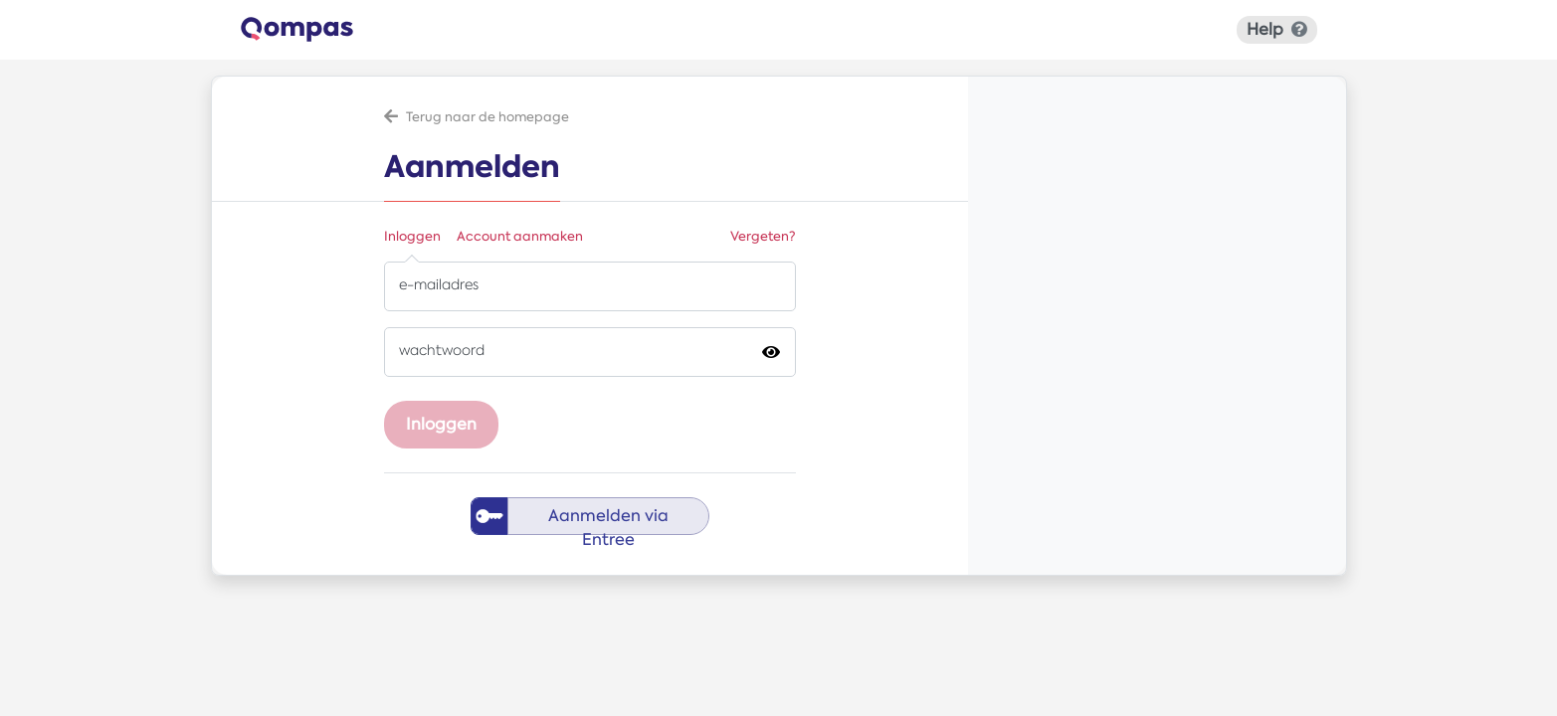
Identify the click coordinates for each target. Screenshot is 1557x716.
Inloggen (412, 236)
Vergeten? (763, 236)
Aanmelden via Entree (608, 520)
